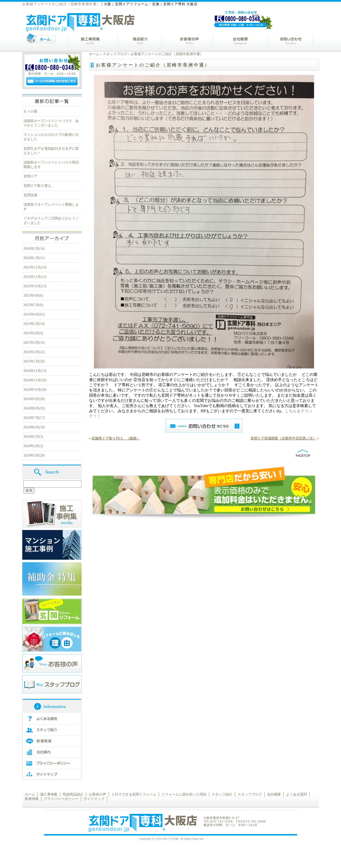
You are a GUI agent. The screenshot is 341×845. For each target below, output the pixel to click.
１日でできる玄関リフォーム (133, 794)
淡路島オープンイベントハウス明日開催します (51, 165)
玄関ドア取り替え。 (39, 186)
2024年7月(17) (34, 418)
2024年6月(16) (34, 427)
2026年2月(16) (34, 248)
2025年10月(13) (34, 286)
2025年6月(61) (34, 314)
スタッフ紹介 (222, 794)
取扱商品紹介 (73, 794)
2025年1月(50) (34, 361)
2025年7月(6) (33, 305)
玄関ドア (30, 176)
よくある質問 (296, 794)
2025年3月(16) (34, 342)
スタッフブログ (115, 54)
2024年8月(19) (34, 408)
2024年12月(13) (34, 371)
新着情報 (32, 799)
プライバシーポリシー (61, 799)
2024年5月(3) (33, 436)
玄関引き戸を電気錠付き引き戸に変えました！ (51, 151)
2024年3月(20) (34, 455)
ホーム (94, 54)
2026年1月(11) (34, 258)
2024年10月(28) (34, 389)
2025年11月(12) (34, 277)
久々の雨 (30, 111)
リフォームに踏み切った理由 (183, 794)
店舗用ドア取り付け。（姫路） (115, 438)
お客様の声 (97, 794)
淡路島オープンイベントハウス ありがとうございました (51, 123)
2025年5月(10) (34, 324)
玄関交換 (30, 195)
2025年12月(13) (34, 267)
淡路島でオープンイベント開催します (51, 207)
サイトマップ (94, 799)
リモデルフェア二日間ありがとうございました (51, 221)
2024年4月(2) (33, 446)
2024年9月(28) (34, 399)
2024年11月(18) (34, 380)
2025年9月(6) (33, 295)
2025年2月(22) (34, 352)
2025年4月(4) (33, 333)
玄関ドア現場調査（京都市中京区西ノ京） (283, 438)
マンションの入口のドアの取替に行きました (51, 137)
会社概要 (274, 794)
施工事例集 (49, 794)
